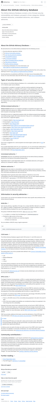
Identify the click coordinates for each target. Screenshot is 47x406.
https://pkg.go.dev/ (14, 123)
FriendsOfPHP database (11, 56)
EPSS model (17, 295)
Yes (3, 372)
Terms (11, 401)
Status (19, 401)
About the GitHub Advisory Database (15, 45)
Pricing (23, 401)
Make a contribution (7, 384)
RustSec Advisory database (11, 64)
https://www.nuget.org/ (17, 131)
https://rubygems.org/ (18, 136)
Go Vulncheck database (11, 58)
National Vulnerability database (12, 53)
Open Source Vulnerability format (37, 75)
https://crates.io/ (14, 138)
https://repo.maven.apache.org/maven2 (21, 127)
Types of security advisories (12, 80)
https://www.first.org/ (20, 285)
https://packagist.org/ (18, 120)
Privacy (15, 401)
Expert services (29, 401)
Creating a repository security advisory (28, 351)
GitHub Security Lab (14, 271)
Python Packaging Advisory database (14, 60)
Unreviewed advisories (9, 154)
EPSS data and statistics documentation (21, 315)
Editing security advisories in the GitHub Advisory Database (30, 330)
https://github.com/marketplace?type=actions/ (22, 125)
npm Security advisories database (13, 55)
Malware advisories (8, 166)
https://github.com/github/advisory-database (22, 71)
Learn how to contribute (5, 386)
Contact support (5, 395)
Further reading (8, 356)
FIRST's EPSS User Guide (30, 310)
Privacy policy (3, 374)
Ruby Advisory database (11, 62)
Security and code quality (8, 5)
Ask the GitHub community (7, 393)
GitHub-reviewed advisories (10, 106)
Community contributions (11, 334)
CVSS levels (5, 234)
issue (42, 142)
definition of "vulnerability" (19, 361)
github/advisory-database (37, 338)
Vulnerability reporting (25, 5)
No (9, 372)
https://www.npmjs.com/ (16, 129)
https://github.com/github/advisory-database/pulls (15, 67)
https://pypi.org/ (14, 132)
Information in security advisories (14, 194)
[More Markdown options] (12, 25)
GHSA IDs (5, 203)
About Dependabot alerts (18, 150)
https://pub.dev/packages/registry (18, 134)
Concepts (17, 5)
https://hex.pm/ (15, 122)
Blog (34, 401)
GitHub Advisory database (37, 5)
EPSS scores (5, 277)
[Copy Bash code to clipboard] (44, 226)
